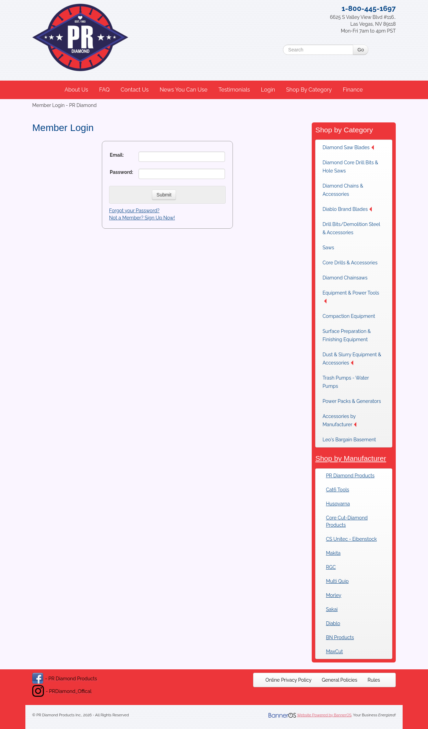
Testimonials (234, 89)
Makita (333, 553)
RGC (331, 567)
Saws (328, 247)
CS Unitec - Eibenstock (351, 539)
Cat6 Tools (337, 489)
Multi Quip (337, 581)
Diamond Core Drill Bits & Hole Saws (350, 167)
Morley (333, 595)
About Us (76, 89)
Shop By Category (309, 89)
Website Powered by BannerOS (324, 715)
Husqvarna (338, 503)
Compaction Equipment (348, 316)
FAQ (104, 89)
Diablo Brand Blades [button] (347, 209)
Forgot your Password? (134, 210)
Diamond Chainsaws (344, 277)
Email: (117, 155)
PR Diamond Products (350, 475)
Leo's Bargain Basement (349, 439)
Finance (352, 89)
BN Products (340, 637)
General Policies (339, 680)
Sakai (331, 609)
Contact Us (135, 89)
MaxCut (334, 651)
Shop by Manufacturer (350, 458)
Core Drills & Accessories (349, 262)
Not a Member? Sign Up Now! (142, 217)
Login (268, 89)
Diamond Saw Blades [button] (347, 147)
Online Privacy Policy (288, 680)
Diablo (333, 623)
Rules (374, 680)
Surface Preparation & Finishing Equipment (346, 335)
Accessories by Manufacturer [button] (339, 420)
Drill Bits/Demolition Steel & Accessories (351, 228)
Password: (121, 172)
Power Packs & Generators (351, 401)
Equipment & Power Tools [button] (350, 296)
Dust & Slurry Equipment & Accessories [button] (351, 359)
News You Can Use (183, 89)
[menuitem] (76, 89)
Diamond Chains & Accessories (342, 190)
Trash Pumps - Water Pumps (345, 382)
